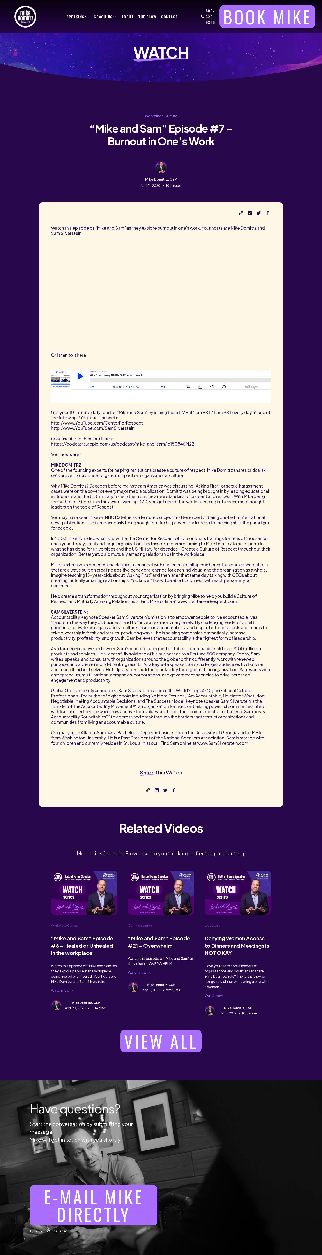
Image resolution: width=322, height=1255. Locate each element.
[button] (77, 16)
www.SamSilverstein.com (222, 743)
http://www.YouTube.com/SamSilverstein (92, 428)
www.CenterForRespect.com (207, 601)
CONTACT (169, 16)
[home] (23, 17)
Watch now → (62, 990)
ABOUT (127, 16)
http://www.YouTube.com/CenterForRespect (97, 422)
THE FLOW (147, 16)
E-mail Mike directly (93, 1205)
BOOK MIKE (267, 16)
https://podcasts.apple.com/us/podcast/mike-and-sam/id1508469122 (122, 443)
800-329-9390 (210, 16)
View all (161, 1041)
